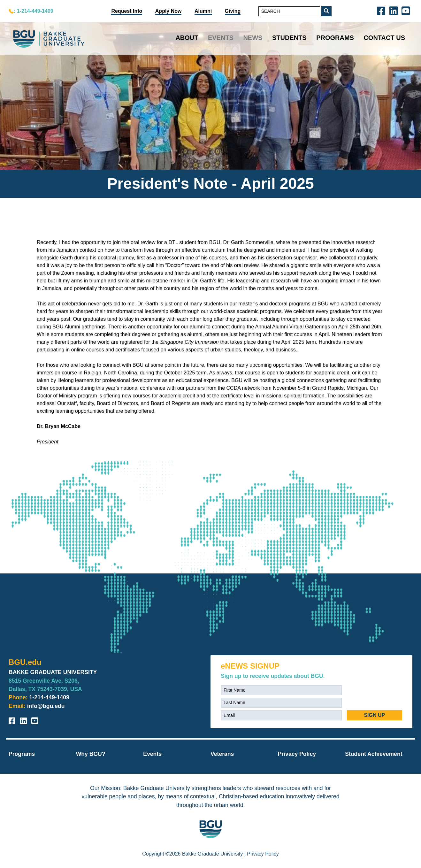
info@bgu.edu (46, 706)
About (186, 37)
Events (220, 37)
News (252, 37)
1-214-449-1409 (49, 697)
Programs (335, 37)
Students (289, 37)
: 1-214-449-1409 (33, 11)
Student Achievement (373, 754)
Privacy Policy (297, 754)
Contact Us (384, 37)
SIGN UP (374, 715)
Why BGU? (90, 754)
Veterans (222, 754)
